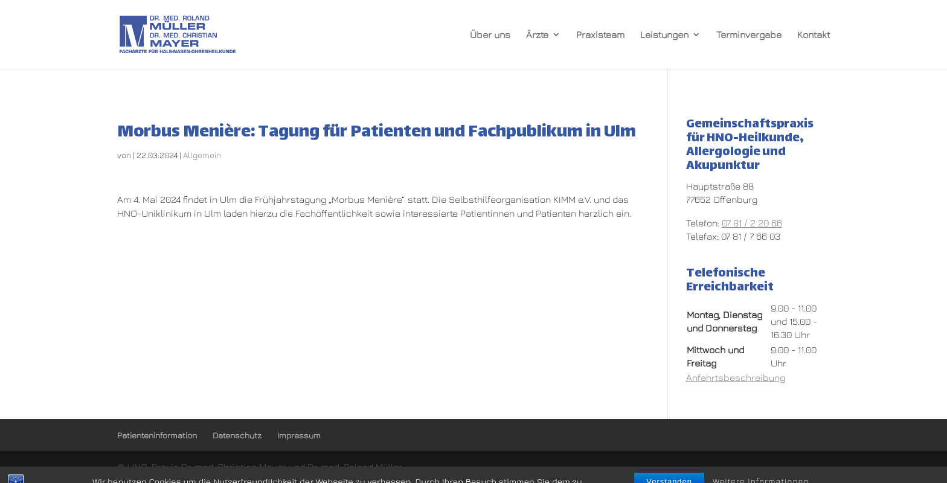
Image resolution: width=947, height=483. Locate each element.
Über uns (490, 35)
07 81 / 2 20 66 (752, 222)
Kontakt (813, 35)
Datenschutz (237, 435)
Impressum (299, 435)
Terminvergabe (749, 35)
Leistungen (664, 35)
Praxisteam (600, 35)
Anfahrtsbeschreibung (735, 377)
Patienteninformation (157, 435)
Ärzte (537, 35)
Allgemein (202, 155)
